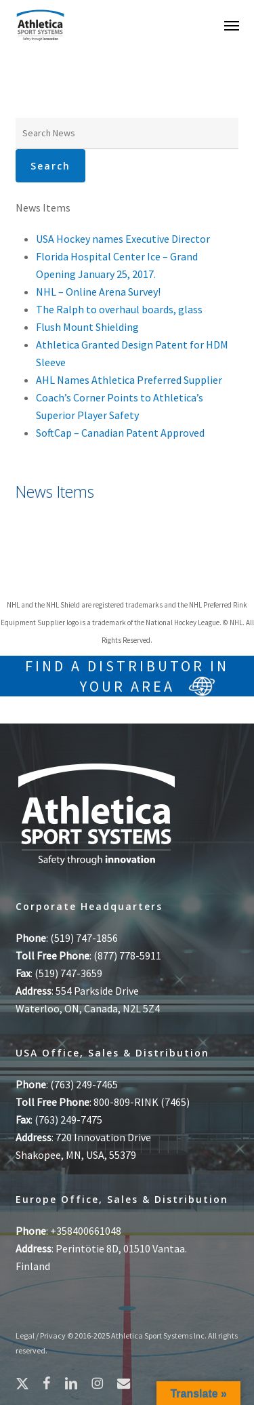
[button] (231, 25)
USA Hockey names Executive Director (123, 238)
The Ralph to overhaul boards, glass (119, 309)
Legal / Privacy (41, 1335)
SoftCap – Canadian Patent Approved (120, 432)
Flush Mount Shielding (87, 327)
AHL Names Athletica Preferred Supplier (129, 380)
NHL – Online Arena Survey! (98, 291)
